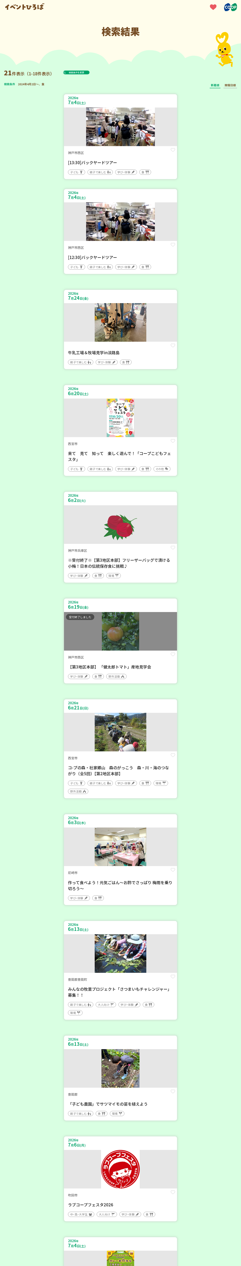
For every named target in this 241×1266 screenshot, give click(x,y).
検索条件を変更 (86, 72)
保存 (109, 153)
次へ (130, 1146)
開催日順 (230, 85)
